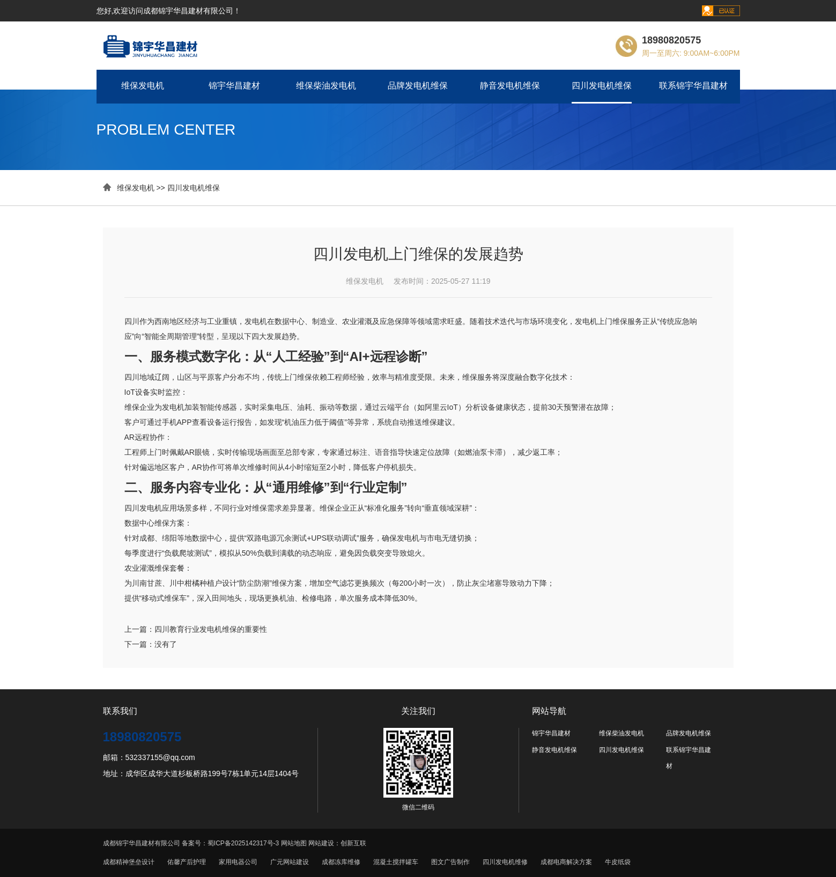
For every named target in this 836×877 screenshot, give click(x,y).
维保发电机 (142, 85)
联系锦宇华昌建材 (693, 85)
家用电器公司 (238, 862)
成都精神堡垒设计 (128, 862)
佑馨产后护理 (186, 862)
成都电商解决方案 (566, 862)
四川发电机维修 (505, 862)
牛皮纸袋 (618, 862)
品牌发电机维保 (418, 85)
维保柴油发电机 (326, 85)
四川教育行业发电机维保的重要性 (210, 629)
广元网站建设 (289, 862)
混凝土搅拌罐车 (395, 862)
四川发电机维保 (602, 85)
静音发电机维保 (510, 85)
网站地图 (294, 843)
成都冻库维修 (341, 862)
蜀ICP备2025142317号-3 (243, 843)
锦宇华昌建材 (234, 85)
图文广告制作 (450, 862)
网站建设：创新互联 (337, 843)
